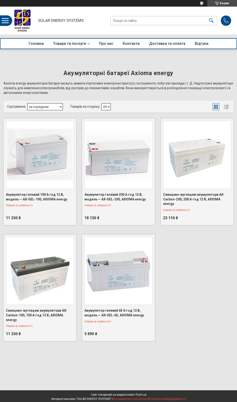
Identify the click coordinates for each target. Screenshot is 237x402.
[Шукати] (211, 20)
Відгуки (201, 43)
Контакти (131, 43)
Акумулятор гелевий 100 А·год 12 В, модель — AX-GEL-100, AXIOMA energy (36, 197)
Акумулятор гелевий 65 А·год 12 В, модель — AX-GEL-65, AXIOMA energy (114, 313)
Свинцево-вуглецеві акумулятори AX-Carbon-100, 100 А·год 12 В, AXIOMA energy (36, 315)
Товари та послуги (69, 43)
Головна (36, 43)
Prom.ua (141, 394)
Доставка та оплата (167, 43)
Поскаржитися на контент (130, 399)
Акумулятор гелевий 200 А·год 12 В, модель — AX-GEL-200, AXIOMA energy (115, 197)
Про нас (106, 43)
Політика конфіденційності (168, 399)
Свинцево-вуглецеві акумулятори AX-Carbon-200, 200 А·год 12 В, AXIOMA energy (194, 199)
